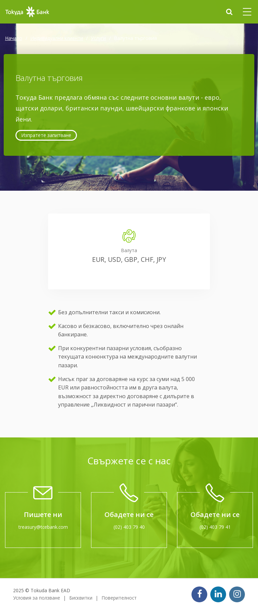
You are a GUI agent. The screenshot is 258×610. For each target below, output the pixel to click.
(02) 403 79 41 (215, 527)
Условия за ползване (36, 598)
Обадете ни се (129, 514)
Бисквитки (80, 598)
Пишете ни (43, 514)
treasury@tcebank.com (43, 527)
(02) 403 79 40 (129, 527)
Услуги (98, 38)
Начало (13, 38)
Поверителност (119, 598)
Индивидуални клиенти (56, 38)
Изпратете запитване (46, 135)
